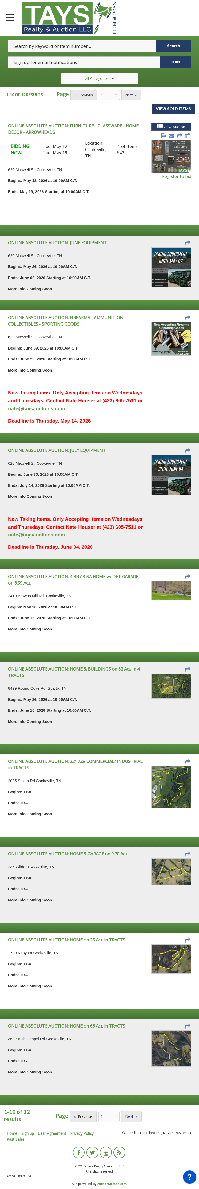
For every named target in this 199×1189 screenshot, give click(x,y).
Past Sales (16, 1139)
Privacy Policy (82, 1133)
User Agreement (52, 1133)
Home (12, 1133)
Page (62, 94)
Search (173, 46)
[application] (189, 1178)
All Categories (99, 78)
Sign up (27, 1133)
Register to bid (176, 176)
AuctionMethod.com (112, 1184)
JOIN (175, 62)
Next (129, 94)
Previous (86, 94)
